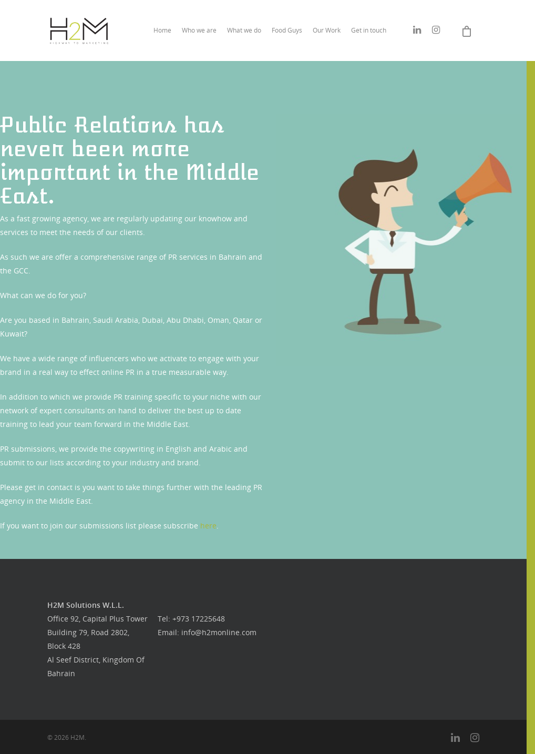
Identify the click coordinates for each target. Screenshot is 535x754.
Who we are (199, 30)
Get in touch (368, 30)
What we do (244, 30)
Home (162, 30)
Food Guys (287, 30)
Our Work (327, 30)
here (208, 526)
